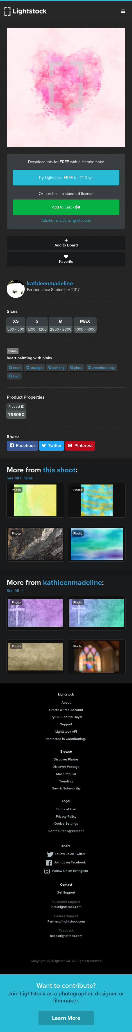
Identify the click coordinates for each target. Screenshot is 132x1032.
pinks (76, 367)
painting (56, 367)
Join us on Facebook (70, 862)
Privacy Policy (66, 816)
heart (15, 367)
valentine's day (101, 367)
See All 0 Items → (22, 478)
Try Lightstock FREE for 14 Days (66, 178)
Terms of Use (66, 809)
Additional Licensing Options (66, 220)
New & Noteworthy (66, 788)
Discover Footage (66, 766)
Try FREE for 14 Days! (66, 716)
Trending (66, 781)
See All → (15, 591)
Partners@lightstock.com (66, 921)
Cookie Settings (66, 823)
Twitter (51, 445)
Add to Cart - (66, 207)
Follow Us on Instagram (70, 870)
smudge (34, 367)
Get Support (66, 892)
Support (66, 724)
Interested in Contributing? (66, 738)
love (14, 376)
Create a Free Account (66, 709)
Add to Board (66, 243)
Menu (123, 11)
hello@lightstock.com (66, 935)
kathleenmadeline (50, 283)
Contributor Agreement (66, 830)
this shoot (59, 470)
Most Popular (66, 773)
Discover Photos (66, 759)
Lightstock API (66, 731)
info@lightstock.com (66, 906)
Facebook (22, 445)
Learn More (66, 1018)
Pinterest (80, 445)
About (66, 702)
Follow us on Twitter (70, 853)
